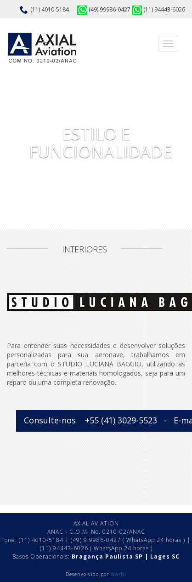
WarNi (119, 574)
